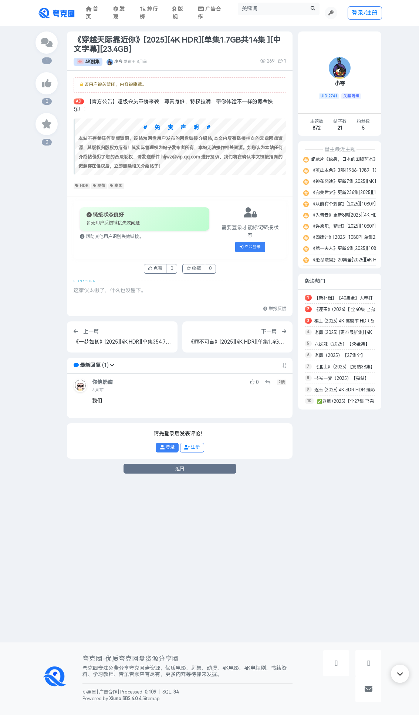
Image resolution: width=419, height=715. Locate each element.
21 (339, 128)
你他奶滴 (102, 382)
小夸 (118, 62)
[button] (112, 365)
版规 (177, 13)
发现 (119, 13)
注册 (192, 447)
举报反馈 (274, 308)
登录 (167, 447)
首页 (92, 13)
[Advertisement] (339, 526)
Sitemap (151, 698)
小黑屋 (89, 692)
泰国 (116, 186)
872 (316, 128)
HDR (81, 186)
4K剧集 (88, 61)
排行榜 (149, 13)
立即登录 (250, 247)
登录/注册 (365, 13)
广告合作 (108, 692)
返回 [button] (179, 468)
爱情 (99, 186)
